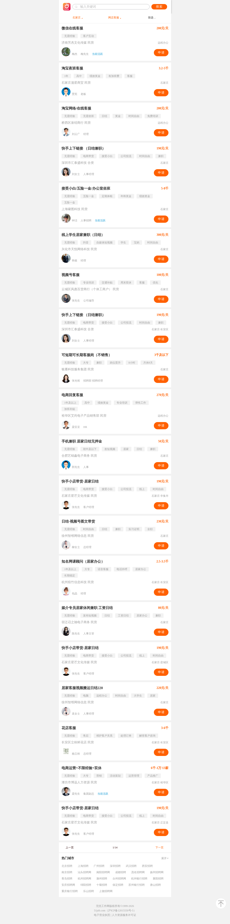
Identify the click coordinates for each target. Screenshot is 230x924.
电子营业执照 (102, 915)
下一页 (159, 847)
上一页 (70, 847)
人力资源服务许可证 (124, 915)
